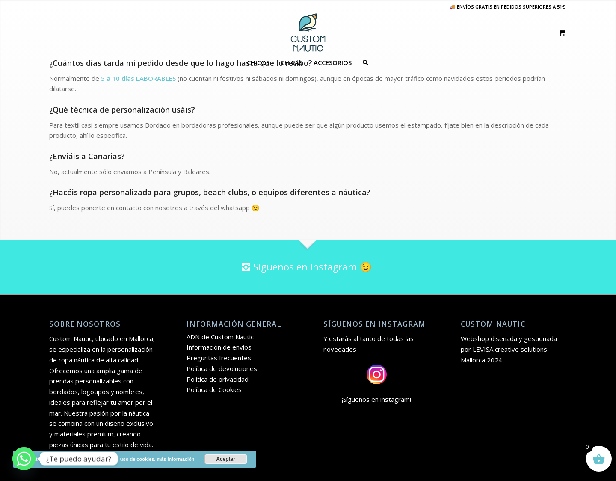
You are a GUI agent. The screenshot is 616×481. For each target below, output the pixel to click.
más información (175, 459)
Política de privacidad (218, 379)
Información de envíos (219, 347)
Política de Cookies (214, 389)
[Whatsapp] (24, 458)
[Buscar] (362, 62)
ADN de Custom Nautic (220, 337)
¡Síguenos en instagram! (376, 399)
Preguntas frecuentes (219, 357)
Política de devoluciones (222, 368)
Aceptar (225, 459)
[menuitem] (258, 62)
